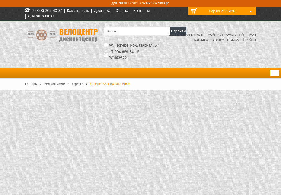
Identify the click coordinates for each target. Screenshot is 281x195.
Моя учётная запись (185, 34)
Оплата (121, 10)
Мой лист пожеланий (226, 34)
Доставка (102, 10)
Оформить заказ (227, 39)
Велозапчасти (54, 84)
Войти (250, 39)
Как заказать (78, 10)
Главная (31, 84)
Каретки (77, 84)
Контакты (141, 10)
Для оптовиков (41, 16)
